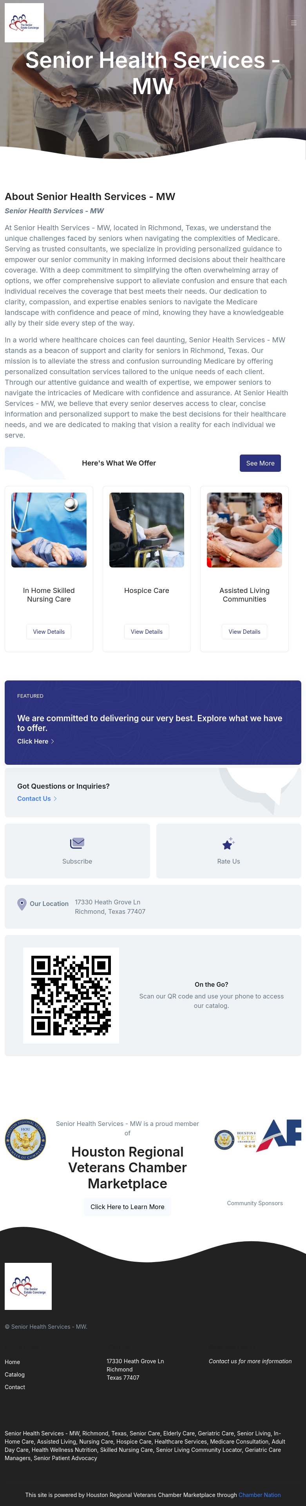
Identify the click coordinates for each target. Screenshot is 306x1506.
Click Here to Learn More (128, 1207)
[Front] (26, 22)
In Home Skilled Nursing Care (49, 594)
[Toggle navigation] (293, 23)
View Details (49, 631)
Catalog (15, 1374)
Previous (203, 1154)
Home (12, 1362)
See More (260, 463)
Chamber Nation (260, 1494)
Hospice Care (146, 590)
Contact (15, 1387)
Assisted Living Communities (244, 594)
